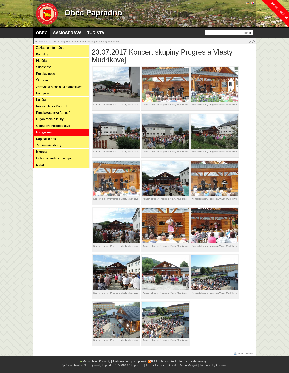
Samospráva (67, 32)
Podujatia (42, 93)
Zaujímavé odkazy (49, 145)
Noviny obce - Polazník (52, 106)
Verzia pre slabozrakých (194, 361)
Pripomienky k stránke (214, 365)
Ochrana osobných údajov (54, 158)
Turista (95, 32)
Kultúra (41, 99)
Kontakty (42, 54)
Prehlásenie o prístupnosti (129, 361)
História (41, 60)
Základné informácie (50, 47)
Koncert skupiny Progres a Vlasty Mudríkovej (96, 41)
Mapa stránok (168, 361)
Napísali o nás (46, 139)
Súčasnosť (43, 67)
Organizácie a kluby (50, 119)
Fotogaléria (65, 41)
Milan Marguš (188, 365)
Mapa (40, 164)
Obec (41, 32)
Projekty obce (45, 73)
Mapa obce (90, 361)
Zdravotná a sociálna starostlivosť (59, 86)
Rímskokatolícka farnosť (53, 112)
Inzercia (41, 151)
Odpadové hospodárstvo (53, 125)
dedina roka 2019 (279, 10)
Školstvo (42, 80)
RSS (154, 361)
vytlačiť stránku (245, 353)
